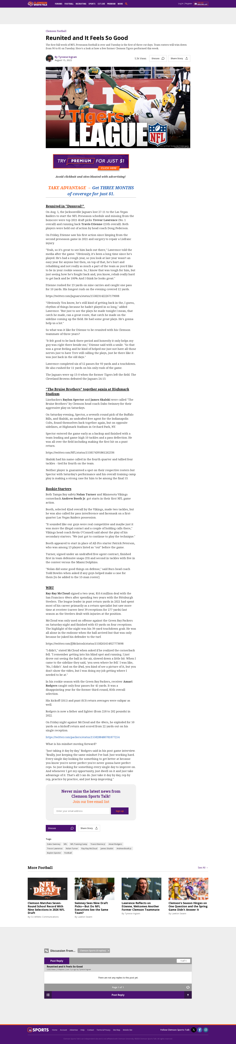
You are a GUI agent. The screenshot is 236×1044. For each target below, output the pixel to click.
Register (188, 3)
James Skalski (107, 848)
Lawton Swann (85, 916)
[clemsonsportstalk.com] (39, 3)
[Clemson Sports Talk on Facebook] (199, 1029)
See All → (203, 867)
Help (83, 1030)
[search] (127, 3)
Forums (58, 3)
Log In (180, 3)
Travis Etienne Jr (98, 844)
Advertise (74, 1030)
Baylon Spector (54, 852)
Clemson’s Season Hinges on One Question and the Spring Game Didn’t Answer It (188, 906)
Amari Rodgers (115, 844)
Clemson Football (56, 31)
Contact (90, 1030)
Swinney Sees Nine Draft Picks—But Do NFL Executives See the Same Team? (91, 907)
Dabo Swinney (53, 844)
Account (63, 1030)
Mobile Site (127, 1030)
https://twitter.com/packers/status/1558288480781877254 (83, 737)
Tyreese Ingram (132, 913)
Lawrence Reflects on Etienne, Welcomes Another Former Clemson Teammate (141, 906)
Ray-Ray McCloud (89, 848)
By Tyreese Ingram (66, 57)
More (120, 3)
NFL (65, 844)
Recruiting (81, 3)
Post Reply (56, 960)
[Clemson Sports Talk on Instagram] (205, 1029)
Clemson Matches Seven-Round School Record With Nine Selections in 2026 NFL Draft (46, 907)
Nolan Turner (72, 848)
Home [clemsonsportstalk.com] (54, 1030)
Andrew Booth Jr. (124, 848)
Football (69, 3)
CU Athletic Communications (45, 916)
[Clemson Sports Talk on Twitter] (193, 1029)
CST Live (101, 3)
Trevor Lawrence (54, 848)
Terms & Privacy (103, 1030)
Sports (91, 3)
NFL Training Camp (78, 844)
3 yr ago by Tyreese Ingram (80, 969)
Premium (111, 3)
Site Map (116, 1030)
